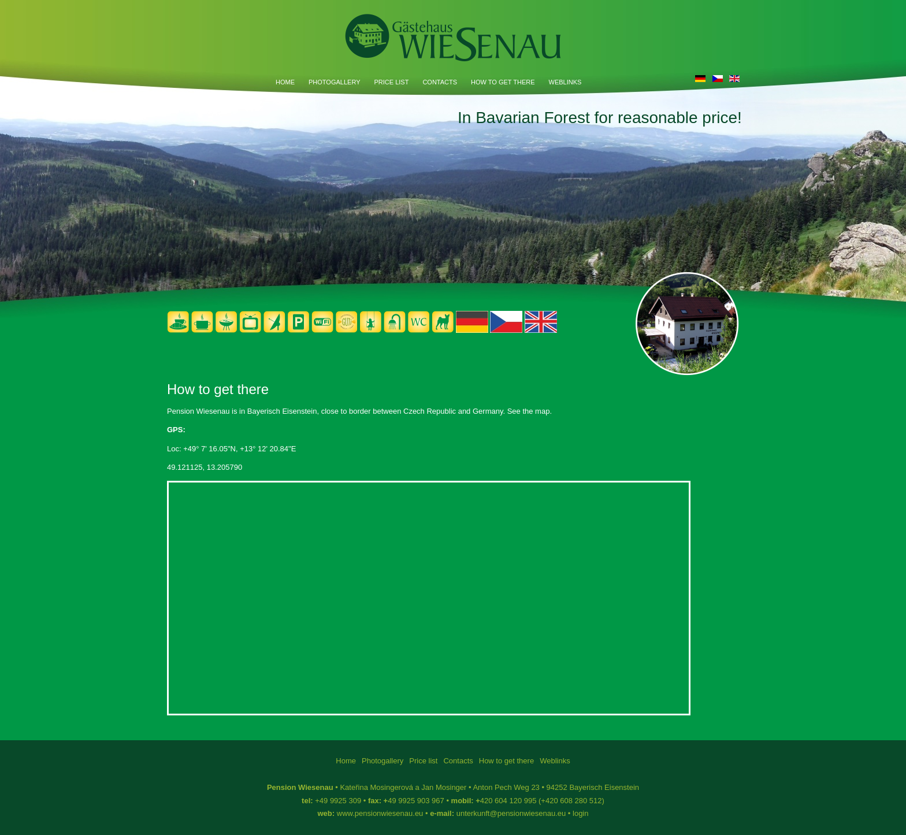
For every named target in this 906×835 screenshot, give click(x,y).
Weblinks (565, 82)
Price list (391, 82)
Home (285, 82)
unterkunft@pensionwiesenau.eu (511, 813)
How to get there (502, 82)
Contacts (439, 82)
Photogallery (334, 82)
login (580, 813)
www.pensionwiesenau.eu (380, 813)
